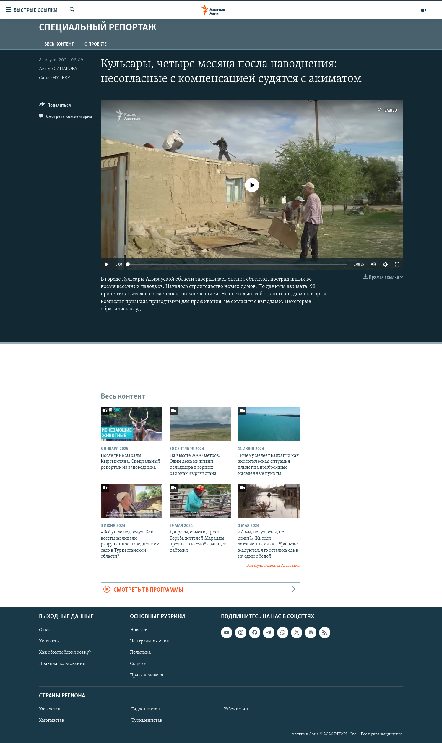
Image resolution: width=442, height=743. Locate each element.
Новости (139, 630)
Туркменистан (147, 720)
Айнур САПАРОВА (58, 69)
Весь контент (59, 44)
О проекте (95, 44)
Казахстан (50, 709)
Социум (138, 664)
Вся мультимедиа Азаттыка (273, 566)
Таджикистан (145, 709)
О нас (45, 630)
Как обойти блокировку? (65, 652)
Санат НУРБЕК (54, 78)
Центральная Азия (149, 641)
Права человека (146, 675)
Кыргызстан (52, 720)
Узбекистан (236, 709)
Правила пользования (62, 664)
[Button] (55, 106)
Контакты (49, 641)
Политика (140, 652)
